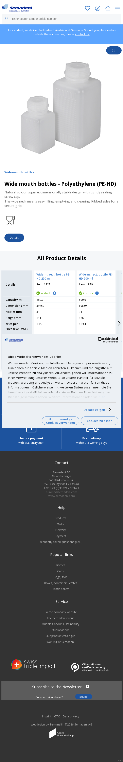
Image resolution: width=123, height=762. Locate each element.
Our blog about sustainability (60, 626)
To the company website (60, 614)
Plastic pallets (60, 591)
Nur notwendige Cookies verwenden (60, 421)
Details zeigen (94, 409)
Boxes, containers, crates (60, 585)
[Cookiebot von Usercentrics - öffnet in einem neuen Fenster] (100, 340)
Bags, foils (60, 579)
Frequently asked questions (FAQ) (60, 544)
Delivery (60, 532)
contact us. (82, 34)
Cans (60, 573)
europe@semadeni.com (61, 494)
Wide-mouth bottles (19, 172)
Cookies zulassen (99, 421)
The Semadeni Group (60, 620)
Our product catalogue (60, 638)
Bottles (60, 567)
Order (60, 526)
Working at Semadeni (60, 644)
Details (14, 237)
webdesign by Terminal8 (47, 727)
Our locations (60, 632)
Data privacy (71, 719)
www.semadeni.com (61, 498)
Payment (60, 538)
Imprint (46, 719)
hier (102, 397)
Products (60, 520)
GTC (57, 719)
